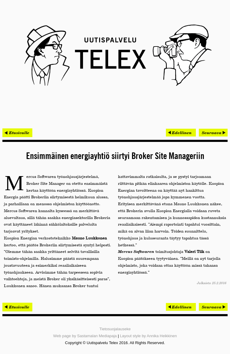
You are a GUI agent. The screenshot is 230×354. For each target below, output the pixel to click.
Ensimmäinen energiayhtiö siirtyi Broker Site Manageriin (115, 156)
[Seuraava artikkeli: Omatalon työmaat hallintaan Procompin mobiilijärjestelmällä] (213, 132)
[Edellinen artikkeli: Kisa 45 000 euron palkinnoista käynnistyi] (181, 132)
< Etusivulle (17, 132)
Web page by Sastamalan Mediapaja (85, 336)
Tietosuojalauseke (115, 329)
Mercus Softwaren (136, 251)
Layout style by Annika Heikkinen (148, 336)
